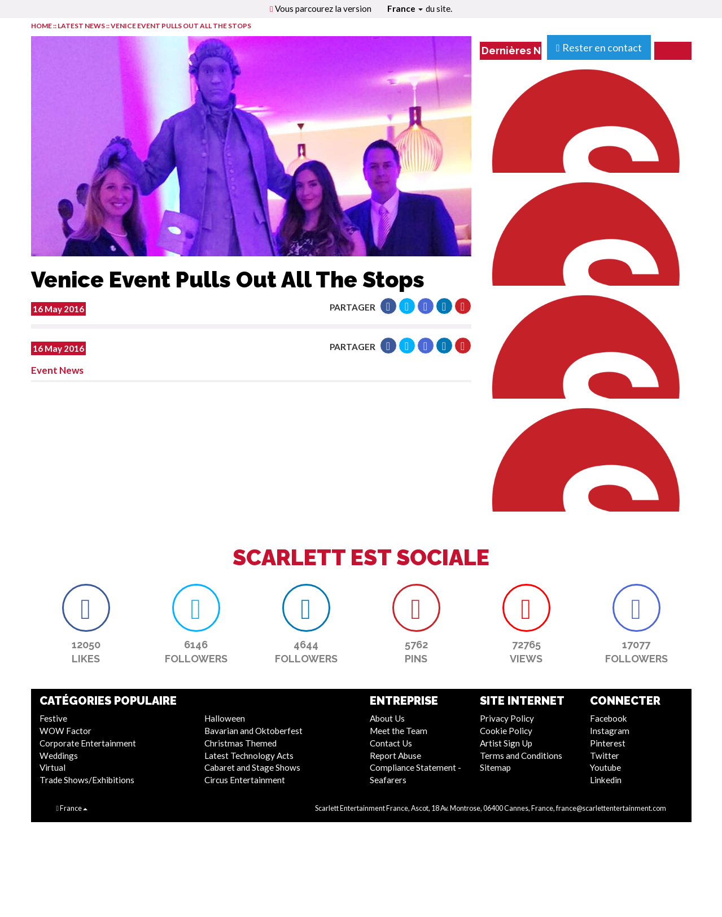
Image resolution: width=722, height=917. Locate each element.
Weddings (59, 755)
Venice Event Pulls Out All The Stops (181, 25)
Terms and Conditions (521, 755)
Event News (57, 370)
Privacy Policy (507, 718)
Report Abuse (395, 755)
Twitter (604, 755)
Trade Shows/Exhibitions (87, 780)
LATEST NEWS (82, 25)
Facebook (608, 718)
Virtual (52, 767)
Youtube (605, 767)
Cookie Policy (506, 731)
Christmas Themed (240, 743)
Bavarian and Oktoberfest (253, 731)
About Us (387, 718)
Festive (53, 718)
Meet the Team (398, 731)
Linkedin (606, 780)
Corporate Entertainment (88, 743)
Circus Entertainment (244, 780)
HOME (41, 25)
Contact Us (391, 743)
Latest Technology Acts (249, 755)
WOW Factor (65, 731)
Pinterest (607, 743)
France (405, 8)
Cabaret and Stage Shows (252, 767)
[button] (388, 306)
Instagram (609, 731)
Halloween (224, 718)
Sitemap (495, 767)
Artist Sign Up (506, 743)
